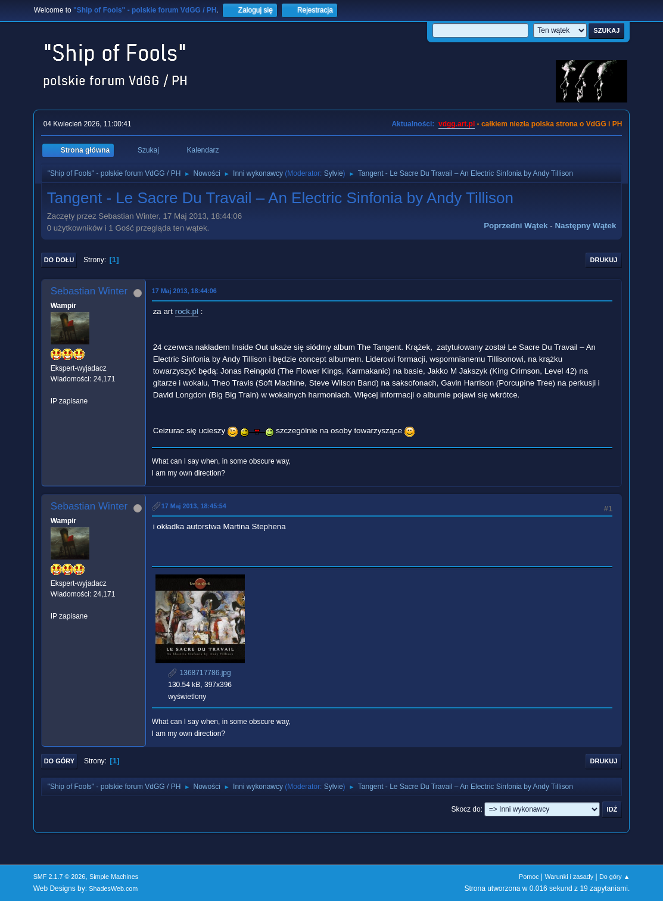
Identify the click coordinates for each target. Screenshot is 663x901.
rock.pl (186, 311)
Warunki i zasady (568, 876)
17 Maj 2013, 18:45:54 (193, 505)
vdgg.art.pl (456, 124)
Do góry (59, 761)
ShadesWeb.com (113, 888)
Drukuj (604, 259)
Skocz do (465, 809)
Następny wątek (585, 225)
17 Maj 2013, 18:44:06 (184, 290)
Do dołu (59, 259)
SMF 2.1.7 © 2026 (59, 876)
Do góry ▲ (614, 876)
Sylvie (333, 173)
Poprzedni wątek (515, 225)
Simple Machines (113, 876)
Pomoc (529, 876)
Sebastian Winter (89, 291)
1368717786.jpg (199, 673)
